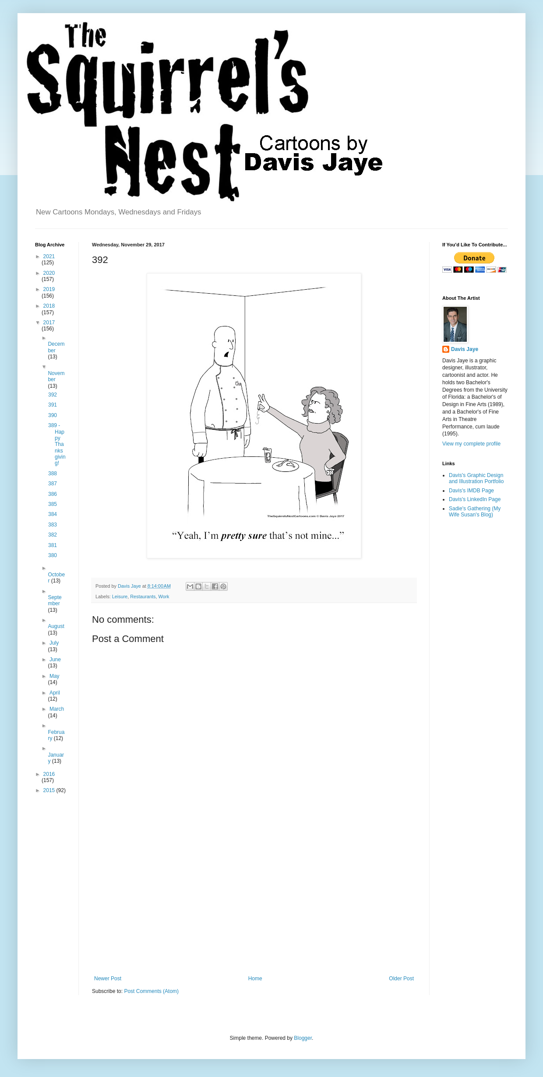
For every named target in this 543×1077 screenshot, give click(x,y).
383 (52, 525)
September (54, 600)
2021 (49, 256)
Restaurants (142, 596)
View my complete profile (471, 444)
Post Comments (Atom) (151, 991)
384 (52, 514)
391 (52, 405)
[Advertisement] (254, 903)
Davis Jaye (464, 349)
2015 (49, 790)
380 (52, 555)
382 (52, 535)
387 (52, 484)
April (54, 693)
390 (52, 415)
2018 (49, 306)
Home (255, 978)
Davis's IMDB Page (471, 491)
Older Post (401, 978)
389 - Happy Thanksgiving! (57, 444)
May (54, 676)
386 (52, 494)
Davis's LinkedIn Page (475, 499)
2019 (49, 289)
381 (52, 545)
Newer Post (107, 978)
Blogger (303, 1038)
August (56, 626)
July (54, 643)
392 (52, 395)
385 (52, 504)
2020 (49, 273)
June (55, 659)
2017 (49, 322)
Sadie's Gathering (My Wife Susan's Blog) (475, 511)
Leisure (119, 596)
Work (163, 596)
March (56, 709)
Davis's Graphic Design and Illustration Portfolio (476, 478)
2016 (49, 774)
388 (52, 473)
